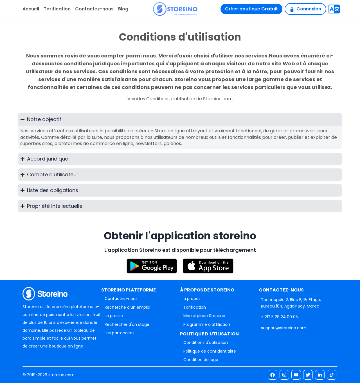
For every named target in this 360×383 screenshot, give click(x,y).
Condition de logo (200, 359)
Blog (123, 9)
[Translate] (334, 9)
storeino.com (61, 375)
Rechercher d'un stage (127, 324)
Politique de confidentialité (209, 351)
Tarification (57, 9)
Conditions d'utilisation (205, 342)
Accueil (30, 9)
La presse (114, 316)
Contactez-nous (94, 9)
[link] (279, 317)
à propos (192, 298)
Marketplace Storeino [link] (204, 316)
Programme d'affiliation (206, 324)
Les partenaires (119, 333)
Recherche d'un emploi (127, 307)
